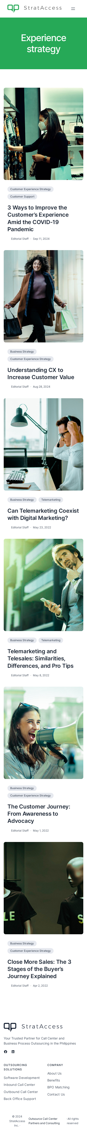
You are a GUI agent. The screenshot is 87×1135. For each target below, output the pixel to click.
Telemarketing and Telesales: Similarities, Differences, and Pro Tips (40, 658)
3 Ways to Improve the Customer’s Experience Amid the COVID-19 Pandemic (38, 218)
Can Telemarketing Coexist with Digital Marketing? (43, 514)
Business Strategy (22, 351)
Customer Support (22, 196)
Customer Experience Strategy (30, 189)
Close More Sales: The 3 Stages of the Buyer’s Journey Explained (39, 968)
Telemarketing (50, 499)
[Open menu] (73, 9)
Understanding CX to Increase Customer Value (40, 373)
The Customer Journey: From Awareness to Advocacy (38, 813)
